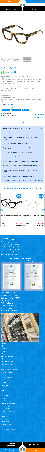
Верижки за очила (6, 424)
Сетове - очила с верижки (8, 401)
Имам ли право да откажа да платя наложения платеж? (20, 166)
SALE (2, 393)
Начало (4, 343)
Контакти (5, 354)
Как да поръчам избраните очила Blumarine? (16, 143)
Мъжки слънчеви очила (7, 380)
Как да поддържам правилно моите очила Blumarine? (19, 176)
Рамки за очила (16, 109)
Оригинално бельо (6, 427)
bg (40, 5)
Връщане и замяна (7, 359)
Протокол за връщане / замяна (10, 367)
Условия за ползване (7, 361)
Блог (3, 351)
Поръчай (34, 445)
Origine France (5, 387)
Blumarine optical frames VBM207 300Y (33, 215)
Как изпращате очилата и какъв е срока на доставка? (19, 152)
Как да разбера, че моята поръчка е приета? (16, 148)
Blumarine (25, 109)
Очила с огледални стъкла (8, 406)
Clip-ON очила (5, 395)
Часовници (4, 419)
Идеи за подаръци (6, 421)
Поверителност (6, 364)
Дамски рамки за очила (7, 377)
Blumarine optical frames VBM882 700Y (11, 215)
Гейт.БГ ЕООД (29, 437)
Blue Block (4, 390)
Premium (3, 382)
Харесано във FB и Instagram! (9, 403)
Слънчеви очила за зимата (8, 411)
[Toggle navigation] (42, 2)
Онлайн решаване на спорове (10, 369)
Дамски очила (6, 109)
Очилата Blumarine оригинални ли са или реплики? (18, 128)
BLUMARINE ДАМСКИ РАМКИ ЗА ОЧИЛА (12, 217)
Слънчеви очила (5, 414)
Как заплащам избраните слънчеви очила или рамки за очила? (21, 161)
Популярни (4, 398)
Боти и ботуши (5, 432)
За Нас (4, 346)
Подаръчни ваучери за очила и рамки (11, 434)
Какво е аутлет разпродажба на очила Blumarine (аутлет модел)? (20, 138)
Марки (4, 348)
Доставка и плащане (7, 356)
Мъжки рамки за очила (7, 372)
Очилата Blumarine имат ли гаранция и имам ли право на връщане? (20, 171)
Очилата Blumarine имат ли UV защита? (15, 133)
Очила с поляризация (6, 408)
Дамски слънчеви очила (7, 374)
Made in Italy (4, 385)
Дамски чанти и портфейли (8, 429)
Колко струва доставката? (11, 157)
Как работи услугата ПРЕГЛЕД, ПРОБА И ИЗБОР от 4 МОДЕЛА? (21, 181)
